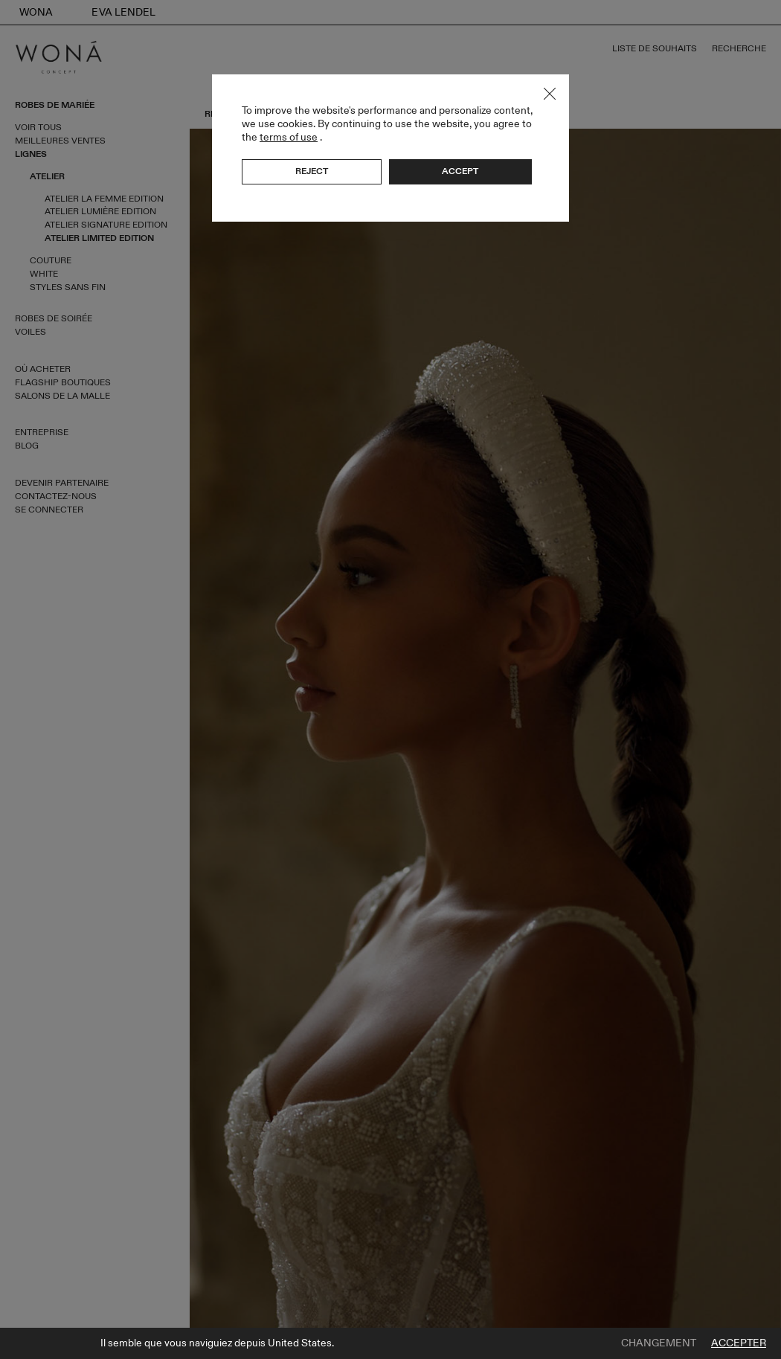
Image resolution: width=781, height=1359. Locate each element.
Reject (311, 171)
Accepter (738, 1343)
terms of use (289, 137)
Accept (460, 171)
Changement (658, 1343)
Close (550, 94)
